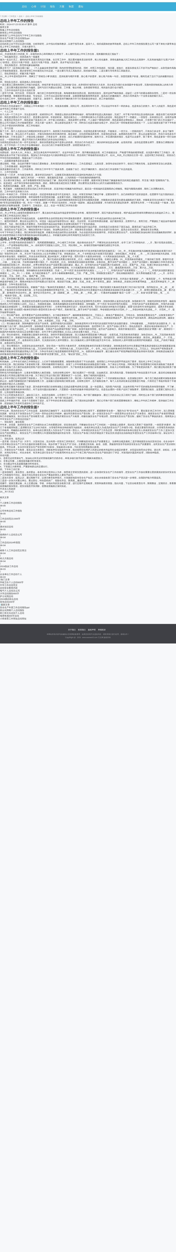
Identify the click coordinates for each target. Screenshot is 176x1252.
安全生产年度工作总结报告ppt (14, 38)
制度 (71, 6)
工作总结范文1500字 (10, 518)
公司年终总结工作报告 (11, 510)
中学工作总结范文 (9, 585)
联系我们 (82, 630)
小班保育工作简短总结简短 (13, 618)
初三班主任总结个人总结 (12, 613)
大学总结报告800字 (9, 593)
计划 (43, 6)
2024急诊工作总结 (9, 566)
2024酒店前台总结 (9, 599)
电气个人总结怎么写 (10, 590)
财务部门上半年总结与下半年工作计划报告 (21, 35)
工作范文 (12, 16)
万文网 (4, 16)
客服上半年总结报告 (10, 30)
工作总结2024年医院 (10, 542)
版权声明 (92, 630)
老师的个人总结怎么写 (11, 534)
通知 (80, 6)
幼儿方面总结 (6, 558)
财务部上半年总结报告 (11, 32)
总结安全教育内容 (9, 588)
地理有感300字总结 (9, 616)
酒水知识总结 (6, 526)
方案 (61, 6)
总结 (24, 6)
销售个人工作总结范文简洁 (13, 550)
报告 (52, 6)
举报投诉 (102, 630)
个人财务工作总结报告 (11, 503)
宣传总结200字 (7, 602)
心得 (33, 6)
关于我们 (72, 630)
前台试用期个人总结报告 (12, 41)
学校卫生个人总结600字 (11, 582)
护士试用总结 (6, 596)
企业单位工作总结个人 (11, 574)
